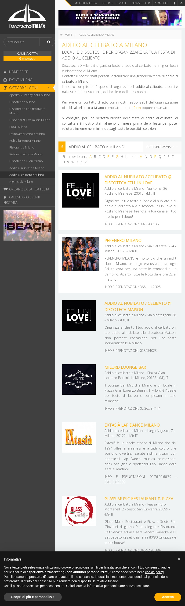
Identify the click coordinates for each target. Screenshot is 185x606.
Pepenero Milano (123, 240)
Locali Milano (18, 127)
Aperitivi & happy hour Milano (29, 95)
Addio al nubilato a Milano (26, 168)
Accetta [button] (168, 597)
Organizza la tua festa (26, 189)
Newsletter (141, 3)
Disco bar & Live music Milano (29, 120)
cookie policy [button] (154, 572)
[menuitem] (66, 34)
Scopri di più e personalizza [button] (32, 597)
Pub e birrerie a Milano (25, 140)
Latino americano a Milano (27, 134)
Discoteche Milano (22, 102)
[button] (179, 559)
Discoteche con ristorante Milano (27, 111)
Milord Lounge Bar (125, 367)
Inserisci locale (114, 3)
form (137, 107)
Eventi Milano (18, 80)
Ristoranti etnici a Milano (26, 154)
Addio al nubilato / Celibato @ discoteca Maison (138, 306)
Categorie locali (28, 87)
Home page (16, 72)
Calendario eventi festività (22, 200)
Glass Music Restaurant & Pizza (139, 498)
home (66, 34)
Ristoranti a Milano (21, 147)
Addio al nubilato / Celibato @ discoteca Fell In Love (138, 180)
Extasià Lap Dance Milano (132, 425)
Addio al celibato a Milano (26, 175)
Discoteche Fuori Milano (26, 161)
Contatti (162, 3)
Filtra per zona (159, 147)
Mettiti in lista (85, 3)
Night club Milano (21, 181)
